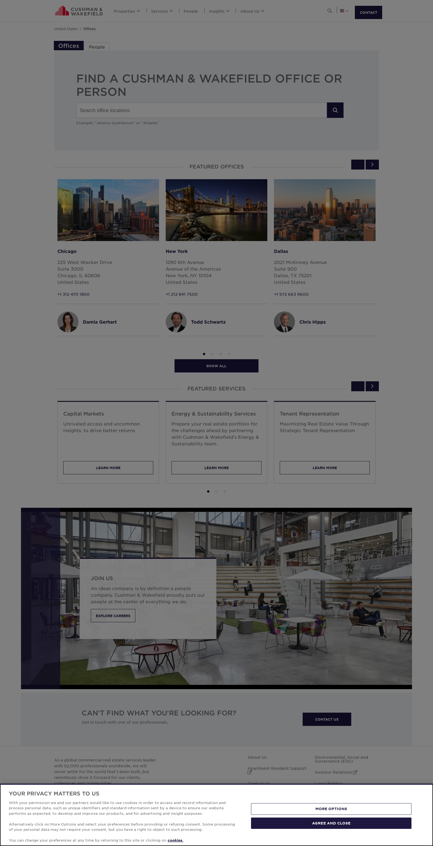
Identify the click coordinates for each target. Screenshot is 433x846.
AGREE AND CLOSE (331, 829)
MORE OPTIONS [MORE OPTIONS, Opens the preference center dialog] (331, 814)
